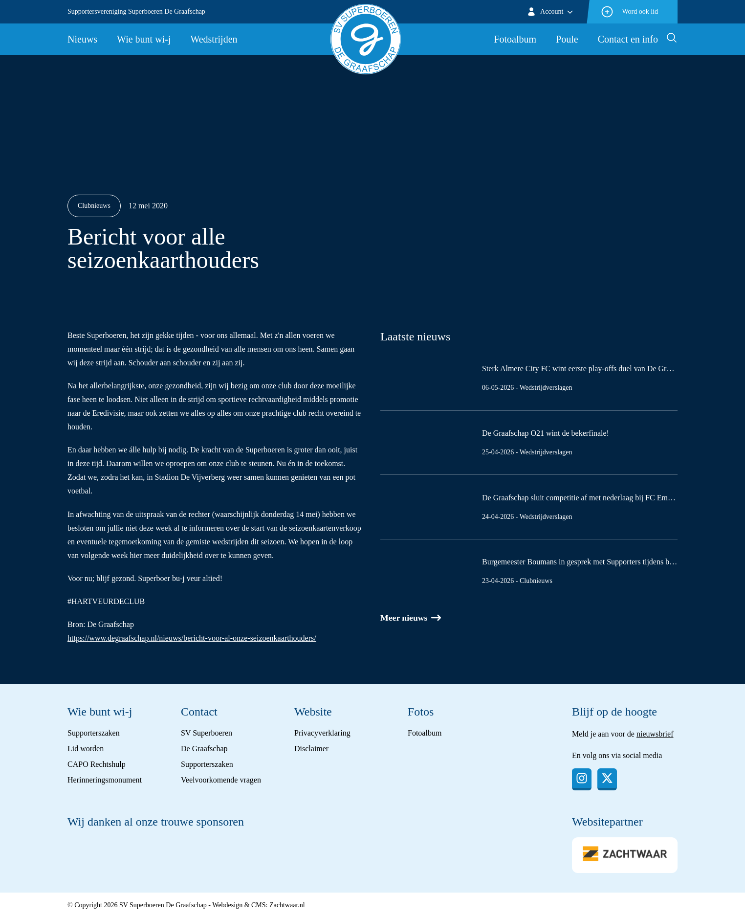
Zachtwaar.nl (287, 905)
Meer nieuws (411, 618)
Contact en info (628, 39)
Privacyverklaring (322, 733)
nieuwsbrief (655, 734)
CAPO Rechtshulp (96, 764)
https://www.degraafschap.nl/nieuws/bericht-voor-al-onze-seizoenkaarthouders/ (191, 638)
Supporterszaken (93, 733)
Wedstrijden (213, 39)
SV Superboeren (206, 733)
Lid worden (85, 748)
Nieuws (82, 39)
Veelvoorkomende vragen (221, 780)
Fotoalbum (515, 39)
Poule (567, 39)
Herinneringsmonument (104, 780)
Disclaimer (311, 748)
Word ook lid (629, 12)
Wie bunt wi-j (144, 39)
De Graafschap (204, 748)
